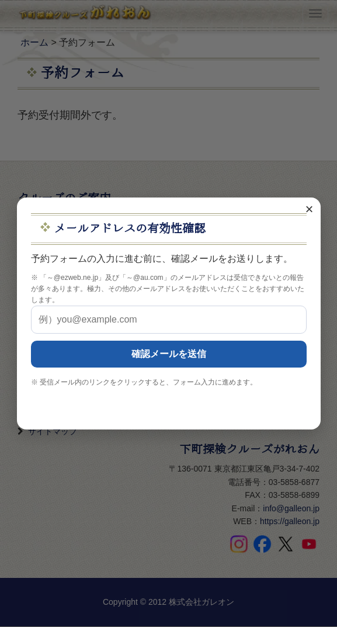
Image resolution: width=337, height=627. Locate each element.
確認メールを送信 (168, 354)
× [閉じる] (309, 209)
